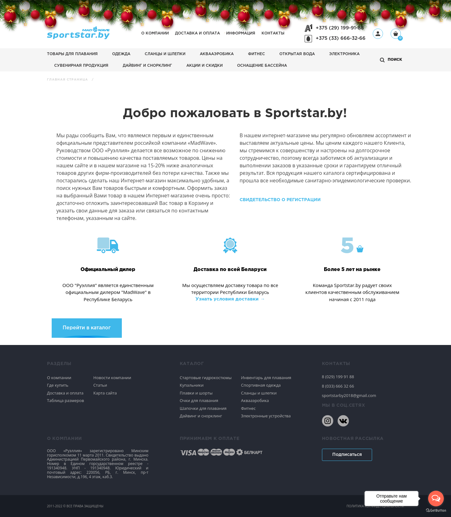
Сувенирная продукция (81, 65)
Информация (240, 33)
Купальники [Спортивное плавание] (192, 385)
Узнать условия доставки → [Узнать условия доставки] (230, 299)
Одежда (121, 54)
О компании (155, 33)
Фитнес (256, 54)
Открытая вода (297, 54)
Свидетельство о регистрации (280, 200)
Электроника (344, 54)
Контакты (273, 33)
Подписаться (347, 455)
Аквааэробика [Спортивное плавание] (255, 400)
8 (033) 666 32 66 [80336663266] (338, 386)
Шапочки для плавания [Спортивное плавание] (203, 408)
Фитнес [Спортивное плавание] (248, 408)
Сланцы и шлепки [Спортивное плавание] (259, 393)
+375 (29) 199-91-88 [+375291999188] (340, 28)
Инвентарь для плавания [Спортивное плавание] (266, 377)
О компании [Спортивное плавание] (59, 377)
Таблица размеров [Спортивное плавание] (65, 400)
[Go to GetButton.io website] (436, 511)
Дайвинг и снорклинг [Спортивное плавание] (201, 416)
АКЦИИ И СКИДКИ (204, 65)
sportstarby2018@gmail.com (349, 395)
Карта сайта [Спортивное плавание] (105, 393)
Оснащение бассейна (262, 65)
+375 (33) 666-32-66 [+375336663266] (340, 38)
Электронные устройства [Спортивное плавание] (266, 416)
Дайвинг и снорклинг (147, 65)
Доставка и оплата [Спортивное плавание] (65, 393)
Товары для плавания (72, 54)
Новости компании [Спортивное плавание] (112, 377)
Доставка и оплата (197, 33)
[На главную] (78, 37)
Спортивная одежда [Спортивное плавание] (261, 385)
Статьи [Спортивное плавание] (100, 385)
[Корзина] (396, 34)
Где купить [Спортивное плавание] (57, 385)
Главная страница (68, 79)
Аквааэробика (217, 54)
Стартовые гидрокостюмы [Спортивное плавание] (206, 377)
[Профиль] (378, 34)
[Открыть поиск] (391, 60)
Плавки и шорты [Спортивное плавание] (196, 393)
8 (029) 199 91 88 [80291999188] (338, 376)
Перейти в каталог (87, 328)
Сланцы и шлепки (165, 54)
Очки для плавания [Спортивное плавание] (199, 400)
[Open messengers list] (436, 498)
